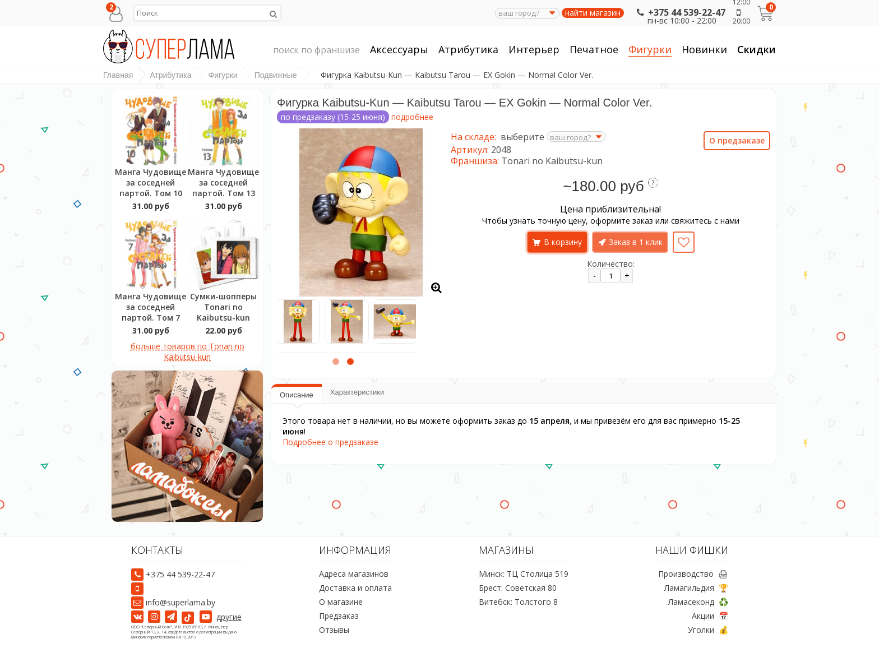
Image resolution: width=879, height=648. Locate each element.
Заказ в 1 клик (636, 242)
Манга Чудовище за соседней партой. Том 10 (150, 182)
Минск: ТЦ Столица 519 (523, 573)
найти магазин (593, 13)
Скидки (756, 49)
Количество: (611, 263)
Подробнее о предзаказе (330, 442)
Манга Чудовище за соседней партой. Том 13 (223, 182)
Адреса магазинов (353, 573)
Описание (296, 395)
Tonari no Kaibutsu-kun (552, 161)
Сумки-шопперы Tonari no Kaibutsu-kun (223, 307)
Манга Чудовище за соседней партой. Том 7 (150, 307)
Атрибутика (468, 50)
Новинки (704, 49)
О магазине (341, 601)
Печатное (594, 50)
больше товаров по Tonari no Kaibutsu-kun (187, 351)
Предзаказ (339, 615)
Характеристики (357, 392)
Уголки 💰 (708, 629)
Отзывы (334, 629)
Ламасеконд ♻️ (698, 601)
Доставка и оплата (355, 587)
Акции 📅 (710, 615)
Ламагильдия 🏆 (696, 587)
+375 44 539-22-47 (679, 12)
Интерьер (533, 50)
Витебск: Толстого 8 (518, 601)
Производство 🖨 (693, 573)
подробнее (412, 117)
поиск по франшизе (316, 50)
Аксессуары (399, 50)
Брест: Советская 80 (518, 587)
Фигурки (650, 50)
